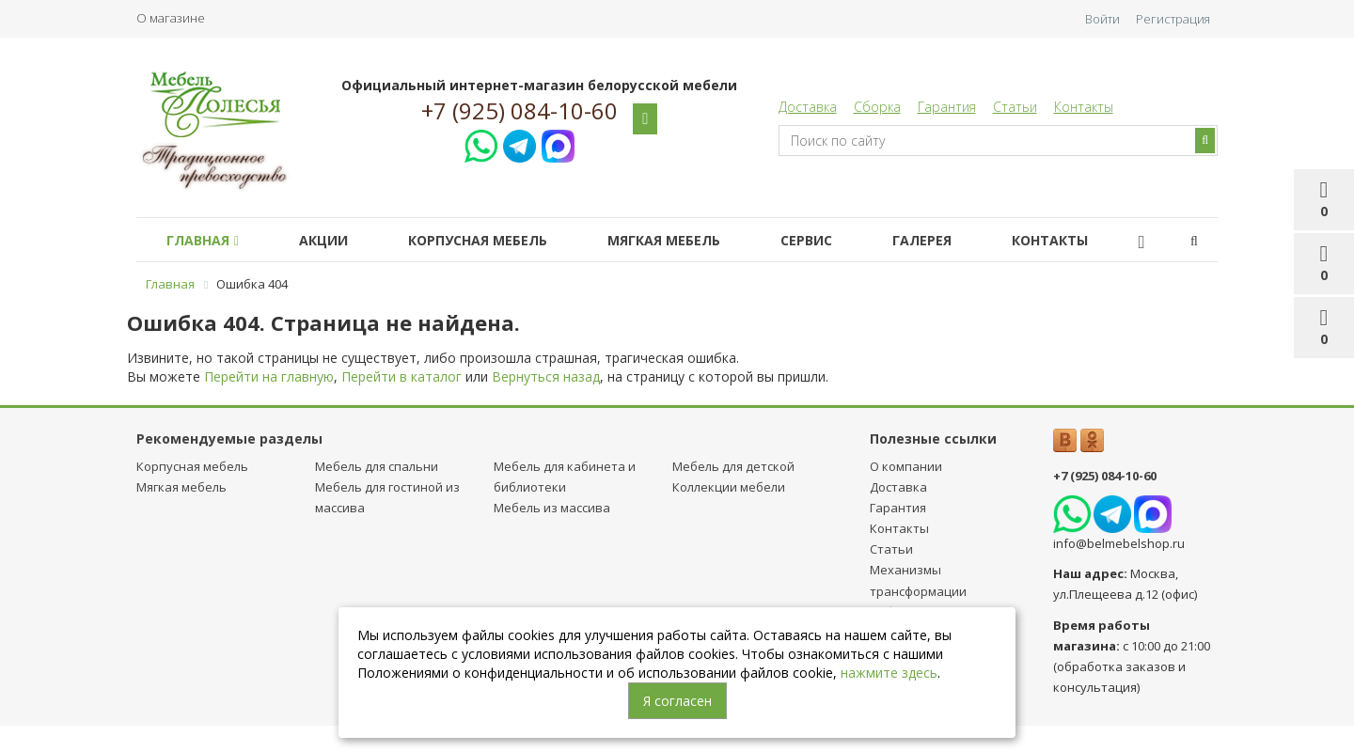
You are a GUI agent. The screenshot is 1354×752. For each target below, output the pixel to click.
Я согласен (677, 701)
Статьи (1015, 107)
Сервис (840, 240)
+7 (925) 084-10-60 (519, 110)
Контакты (1083, 107)
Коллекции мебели (728, 486)
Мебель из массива (552, 507)
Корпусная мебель (496, 240)
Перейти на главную (269, 376)
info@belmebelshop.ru (1119, 543)
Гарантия (947, 107)
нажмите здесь (889, 673)
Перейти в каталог (401, 376)
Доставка (808, 107)
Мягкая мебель (690, 240)
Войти (1102, 18)
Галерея (963, 240)
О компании (906, 466)
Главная (206, 240)
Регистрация (1173, 18)
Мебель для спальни (376, 466)
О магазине (170, 17)
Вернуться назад (546, 376)
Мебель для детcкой (733, 466)
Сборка (877, 107)
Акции (334, 240)
